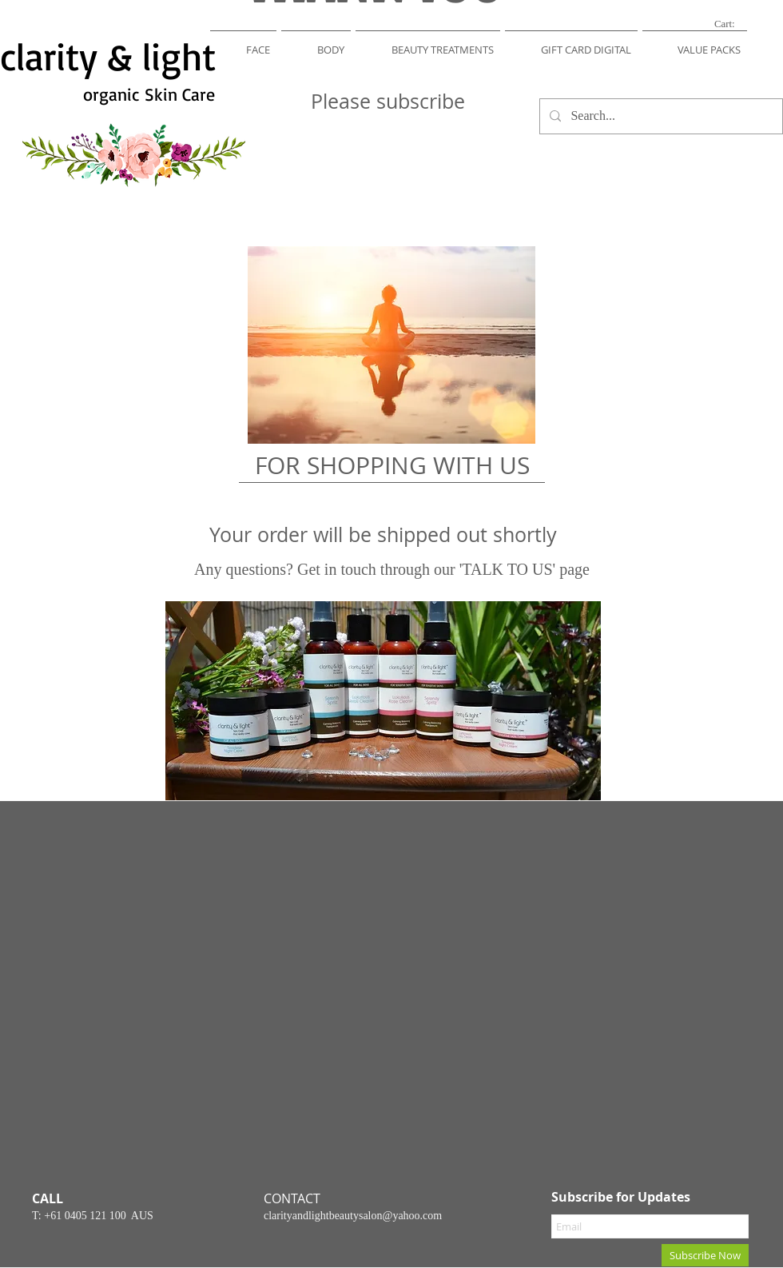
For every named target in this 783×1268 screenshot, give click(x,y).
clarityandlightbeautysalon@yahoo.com (353, 1216)
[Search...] (659, 116)
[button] (243, 42)
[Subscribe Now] (705, 1255)
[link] (733, 24)
